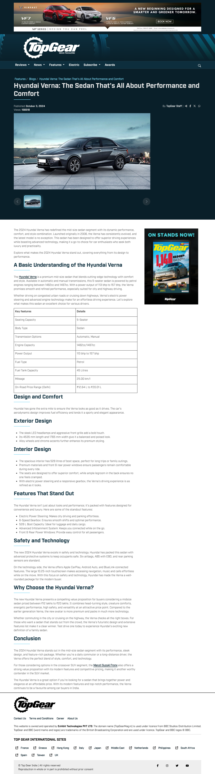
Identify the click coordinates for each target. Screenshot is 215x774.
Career (60, 718)
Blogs (32, 78)
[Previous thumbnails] (17, 201)
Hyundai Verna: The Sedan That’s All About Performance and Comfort (81, 78)
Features (20, 78)
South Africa (185, 747)
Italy (79, 747)
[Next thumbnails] (146, 201)
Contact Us (20, 718)
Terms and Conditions (41, 718)
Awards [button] (110, 64)
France (22, 747)
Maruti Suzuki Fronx (105, 665)
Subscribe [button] (91, 64)
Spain (21, 754)
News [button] (38, 64)
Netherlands (138, 747)
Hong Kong (60, 747)
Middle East (115, 747)
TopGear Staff (174, 105)
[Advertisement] (176, 165)
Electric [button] (74, 64)
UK (54, 754)
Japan (95, 747)
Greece (40, 747)
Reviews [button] (21, 64)
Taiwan (38, 754)
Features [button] (55, 64)
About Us (72, 718)
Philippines (161, 747)
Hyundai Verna (28, 276)
